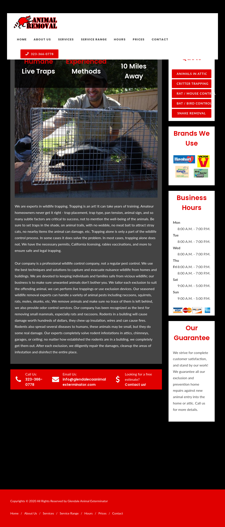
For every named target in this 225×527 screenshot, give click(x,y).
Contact (117, 513)
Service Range (69, 513)
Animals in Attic (192, 74)
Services (48, 513)
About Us (30, 513)
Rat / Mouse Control (194, 93)
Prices (102, 513)
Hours (88, 513)
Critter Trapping (193, 83)
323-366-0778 (39, 53)
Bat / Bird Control (194, 103)
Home (14, 513)
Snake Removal (191, 113)
